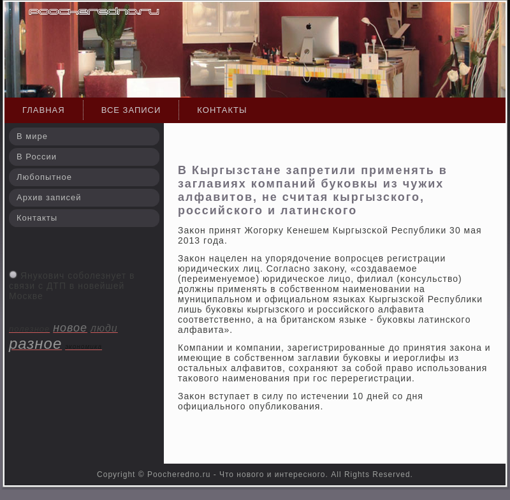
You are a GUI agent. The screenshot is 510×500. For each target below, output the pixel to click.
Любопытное (44, 177)
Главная (43, 110)
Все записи (131, 110)
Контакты (222, 110)
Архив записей (49, 197)
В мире (32, 136)
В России (37, 156)
